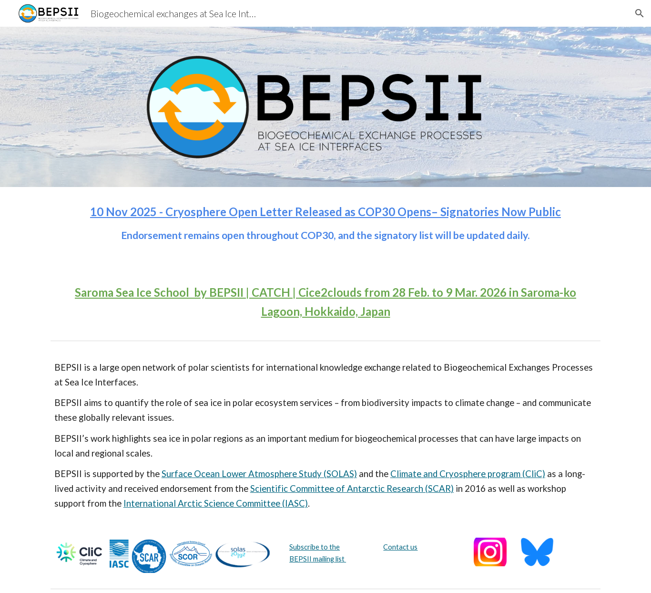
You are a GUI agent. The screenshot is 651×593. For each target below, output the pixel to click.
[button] (639, 13)
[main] (325, 227)
